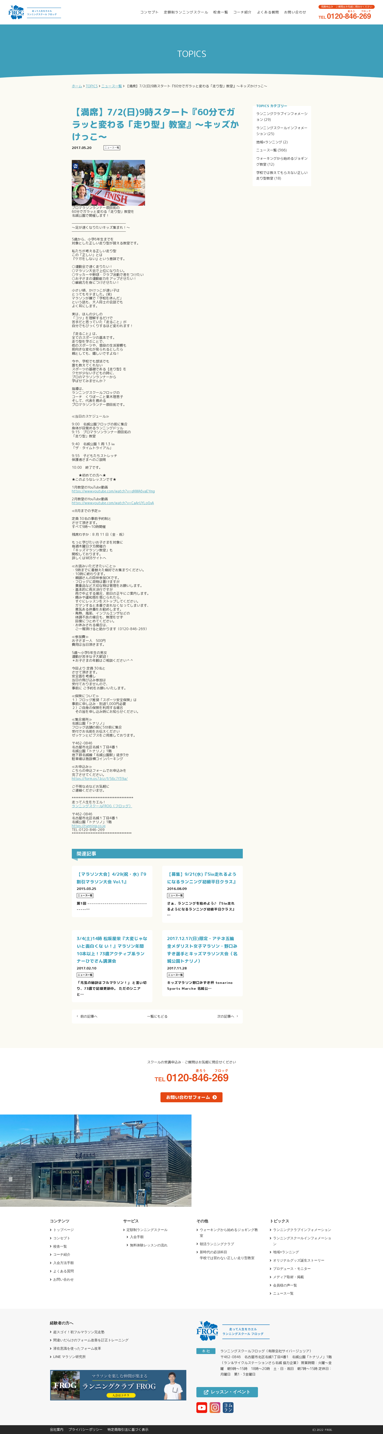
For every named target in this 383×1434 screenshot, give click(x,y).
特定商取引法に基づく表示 (128, 1429)
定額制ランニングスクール (186, 12)
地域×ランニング (269, 142)
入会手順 (137, 1237)
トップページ (63, 1230)
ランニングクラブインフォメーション (302, 1230)
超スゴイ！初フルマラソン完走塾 (79, 1332)
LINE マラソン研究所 (69, 1357)
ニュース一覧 (266, 150)
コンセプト (149, 12)
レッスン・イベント (227, 1391)
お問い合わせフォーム (191, 1097)
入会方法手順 (63, 1263)
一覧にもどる (157, 1016)
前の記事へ (88, 1016)
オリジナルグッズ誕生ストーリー (298, 1260)
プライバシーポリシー (85, 1429)
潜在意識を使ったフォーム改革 (77, 1348)
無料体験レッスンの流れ (149, 1245)
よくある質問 (268, 12)
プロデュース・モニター (292, 1269)
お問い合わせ (295, 12)
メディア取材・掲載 (288, 1277)
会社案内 (57, 1429)
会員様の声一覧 (285, 1285)
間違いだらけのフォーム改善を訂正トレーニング (90, 1340)
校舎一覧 (220, 12)
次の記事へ (225, 1016)
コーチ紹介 (242, 12)
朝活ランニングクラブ (217, 1244)
